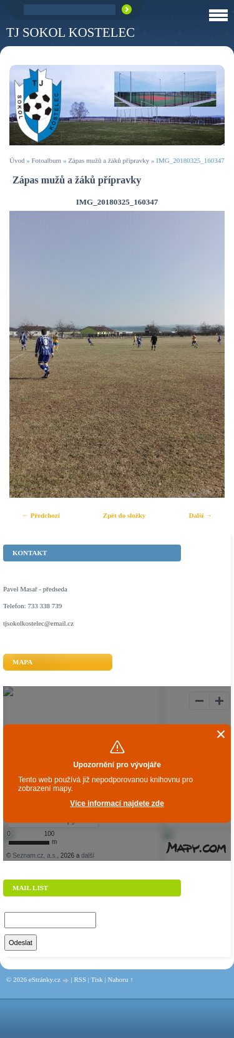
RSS (80, 979)
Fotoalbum (46, 160)
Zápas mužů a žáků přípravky (108, 160)
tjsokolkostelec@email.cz (38, 623)
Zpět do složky (124, 515)
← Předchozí (41, 515)
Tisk (97, 979)
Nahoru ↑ (120, 979)
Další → (200, 515)
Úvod (16, 160)
